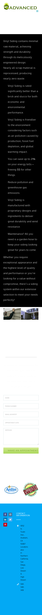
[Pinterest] (5, 525)
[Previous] (5, 314)
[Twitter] (10, 519)
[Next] (37, 314)
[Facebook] (5, 514)
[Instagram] (10, 514)
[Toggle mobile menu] (37, 11)
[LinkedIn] (5, 519)
